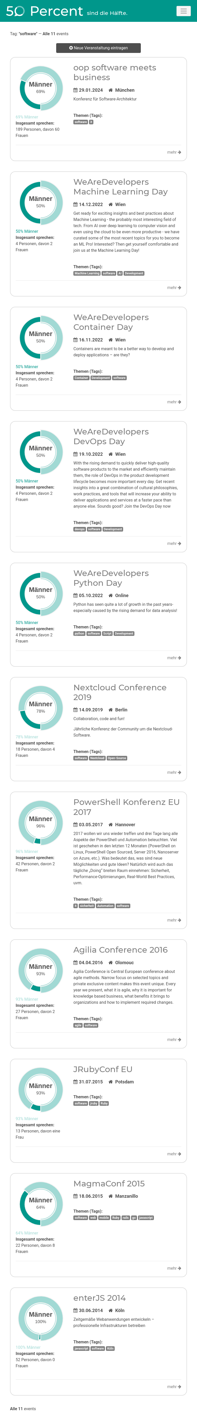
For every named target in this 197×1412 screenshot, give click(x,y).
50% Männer (27, 231)
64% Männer (27, 1233)
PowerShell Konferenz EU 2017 (126, 807)
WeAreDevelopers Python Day (111, 578)
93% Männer (27, 999)
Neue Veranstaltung (98, 48)
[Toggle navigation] (183, 11)
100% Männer (28, 1347)
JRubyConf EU (103, 1069)
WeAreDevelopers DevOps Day (111, 436)
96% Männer (27, 851)
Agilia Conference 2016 (120, 950)
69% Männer (27, 117)
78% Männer (27, 737)
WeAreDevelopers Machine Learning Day (120, 187)
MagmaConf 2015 (109, 1183)
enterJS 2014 (99, 1298)
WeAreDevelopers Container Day (111, 322)
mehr (174, 152)
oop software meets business (114, 72)
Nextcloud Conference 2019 (120, 692)
